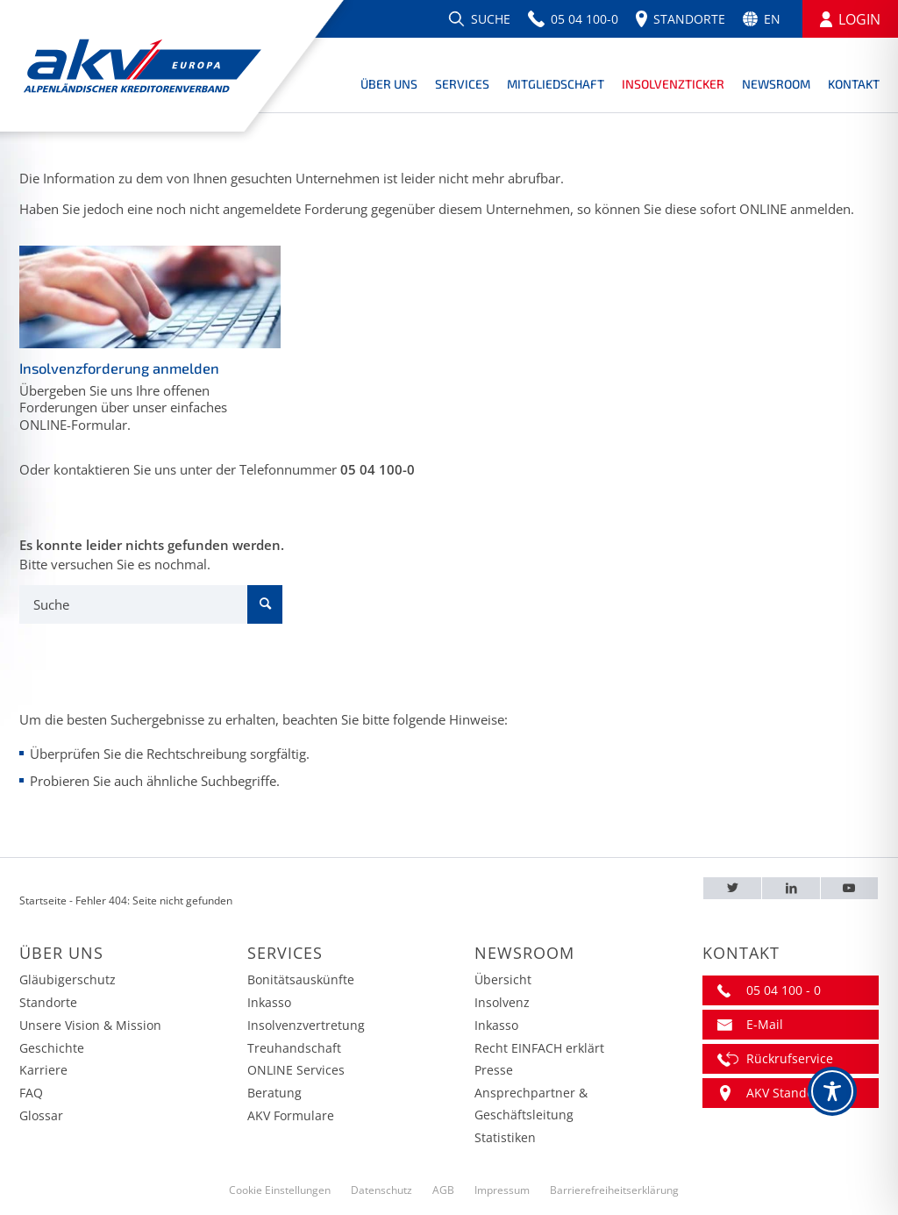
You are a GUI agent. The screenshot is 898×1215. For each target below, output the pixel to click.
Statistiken (505, 1137)
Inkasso (269, 1002)
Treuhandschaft (294, 1048)
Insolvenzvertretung (306, 1025)
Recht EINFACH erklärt (539, 1048)
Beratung (274, 1092)
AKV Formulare (290, 1115)
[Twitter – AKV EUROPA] (732, 888)
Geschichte (51, 1048)
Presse (493, 1069)
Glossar (41, 1115)
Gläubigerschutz (67, 979)
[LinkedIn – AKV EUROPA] (790, 888)
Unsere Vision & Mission (90, 1025)
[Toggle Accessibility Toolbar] (832, 1091)
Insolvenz (502, 1002)
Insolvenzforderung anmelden (119, 368)
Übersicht (502, 979)
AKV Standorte (788, 1092)
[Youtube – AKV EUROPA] (849, 888)
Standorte (48, 1002)
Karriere (43, 1069)
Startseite (43, 900)
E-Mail (764, 1024)
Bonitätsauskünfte (300, 979)
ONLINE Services (296, 1069)
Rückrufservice (789, 1058)
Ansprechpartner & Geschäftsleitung (531, 1103)
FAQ (31, 1092)
